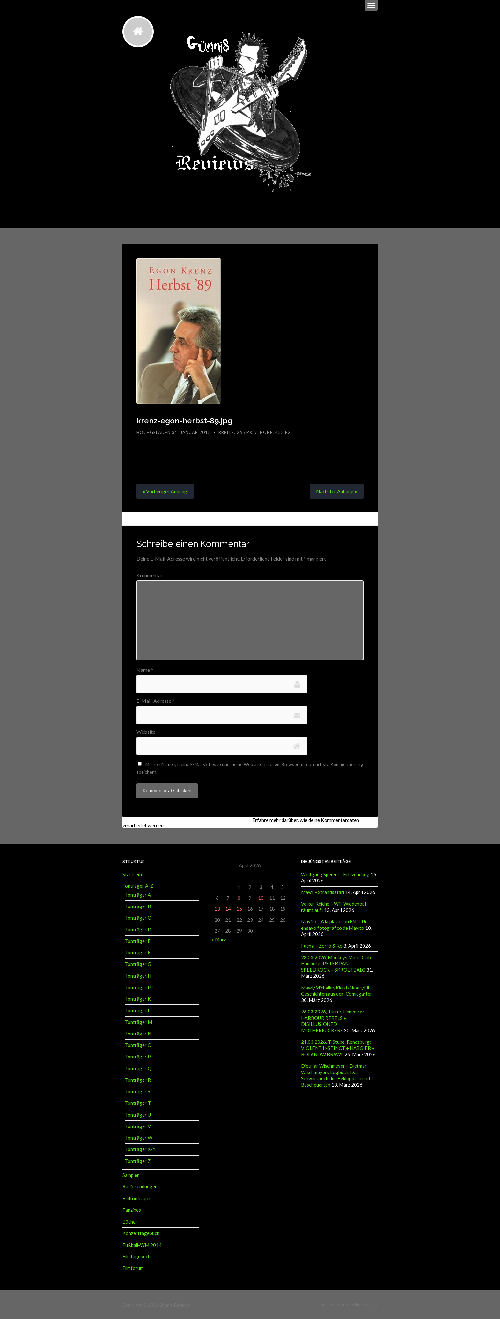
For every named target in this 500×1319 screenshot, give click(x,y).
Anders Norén (353, 1304)
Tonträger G (138, 964)
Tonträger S (137, 1091)
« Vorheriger (165, 491)
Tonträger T (138, 1103)
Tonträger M (138, 1022)
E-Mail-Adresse (155, 700)
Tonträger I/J (139, 987)
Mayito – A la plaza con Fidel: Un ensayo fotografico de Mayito (334, 924)
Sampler (130, 1175)
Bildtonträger (136, 1198)
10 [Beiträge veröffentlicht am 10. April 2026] (261, 898)
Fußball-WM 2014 (142, 1244)
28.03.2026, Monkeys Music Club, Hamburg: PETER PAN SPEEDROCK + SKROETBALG (336, 963)
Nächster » (336, 491)
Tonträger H (138, 975)
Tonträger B (138, 906)
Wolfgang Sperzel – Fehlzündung (335, 874)
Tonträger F (138, 952)
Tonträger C (138, 918)
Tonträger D (138, 929)
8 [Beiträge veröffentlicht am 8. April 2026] (239, 898)
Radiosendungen (140, 1186)
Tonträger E (138, 941)
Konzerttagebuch (140, 1232)
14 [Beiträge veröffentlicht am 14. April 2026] (228, 909)
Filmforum (132, 1267)
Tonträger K (138, 998)
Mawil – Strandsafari (322, 892)
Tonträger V (138, 1126)
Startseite (132, 874)
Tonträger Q (138, 1068)
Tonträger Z (138, 1161)
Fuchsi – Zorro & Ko (321, 945)
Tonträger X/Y (140, 1149)
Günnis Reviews (174, 1304)
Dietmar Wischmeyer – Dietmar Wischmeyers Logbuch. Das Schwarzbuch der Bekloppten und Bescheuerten (335, 1073)
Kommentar (149, 575)
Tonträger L (137, 1010)
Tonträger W (138, 1137)
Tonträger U (138, 1114)
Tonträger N (138, 1033)
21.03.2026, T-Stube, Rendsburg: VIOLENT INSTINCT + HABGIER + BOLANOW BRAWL (338, 1047)
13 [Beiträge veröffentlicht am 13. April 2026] (217, 909)
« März (219, 939)
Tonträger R (138, 1079)
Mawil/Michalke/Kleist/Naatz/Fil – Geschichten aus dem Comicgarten (337, 990)
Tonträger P (138, 1056)
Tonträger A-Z (137, 886)
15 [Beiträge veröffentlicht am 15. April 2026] (239, 909)
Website (145, 731)
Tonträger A (138, 894)
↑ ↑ (375, 1304)
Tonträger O (138, 1045)
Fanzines (131, 1209)
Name (144, 669)
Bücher (129, 1221)
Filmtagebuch (136, 1256)
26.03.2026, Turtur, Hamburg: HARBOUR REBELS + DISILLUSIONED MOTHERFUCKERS (332, 1020)
